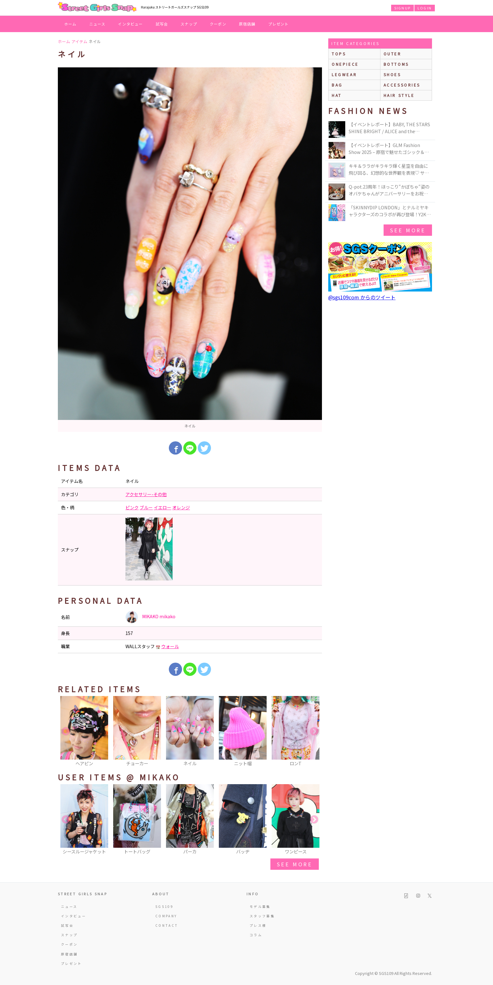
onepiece (345, 64)
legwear (344, 74)
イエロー (162, 507)
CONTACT (166, 925)
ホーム (70, 23)
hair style (399, 95)
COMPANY (166, 916)
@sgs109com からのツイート (362, 297)
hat (337, 95)
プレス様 (258, 925)
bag (337, 85)
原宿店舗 (247, 23)
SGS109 (164, 906)
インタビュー (130, 23)
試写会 (162, 23)
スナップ (188, 23)
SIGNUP (402, 7)
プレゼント (278, 23)
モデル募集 (260, 906)
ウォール (170, 646)
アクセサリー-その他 (146, 494)
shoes (392, 74)
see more (295, 864)
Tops (339, 53)
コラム (256, 934)
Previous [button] (65, 731)
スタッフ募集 (262, 916)
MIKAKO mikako (150, 617)
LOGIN (425, 7)
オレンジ (181, 507)
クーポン (218, 23)
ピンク (132, 507)
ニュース (97, 23)
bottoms (396, 64)
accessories (402, 85)
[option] (190, 249)
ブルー (146, 507)
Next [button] (314, 731)
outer (393, 53)
